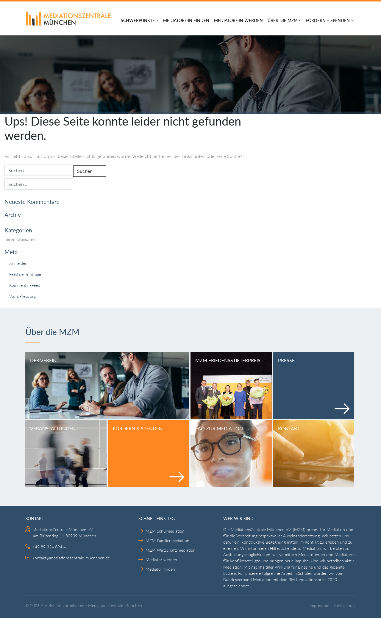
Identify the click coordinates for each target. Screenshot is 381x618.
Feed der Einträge (25, 274)
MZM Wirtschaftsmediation (171, 550)
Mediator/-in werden (238, 20)
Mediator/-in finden (186, 20)
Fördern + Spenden (328, 20)
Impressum (319, 605)
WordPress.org (22, 296)
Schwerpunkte (138, 20)
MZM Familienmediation (167, 540)
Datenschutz (344, 605)
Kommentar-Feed (24, 285)
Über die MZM (283, 20)
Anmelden (18, 263)
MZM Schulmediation (165, 530)
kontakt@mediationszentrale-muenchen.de (71, 557)
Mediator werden (161, 559)
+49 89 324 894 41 (50, 546)
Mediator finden (160, 569)
